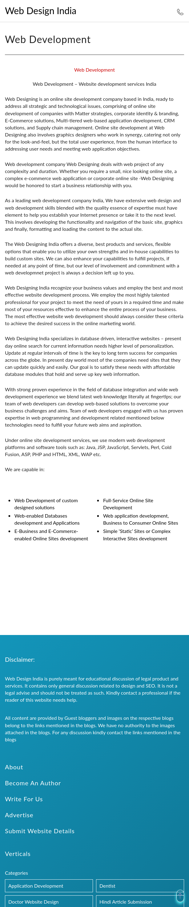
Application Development (35, 886)
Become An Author (33, 783)
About (14, 767)
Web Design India (40, 10)
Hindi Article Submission (125, 902)
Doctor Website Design (33, 902)
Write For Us (24, 798)
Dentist (107, 886)
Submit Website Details (40, 830)
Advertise (19, 814)
